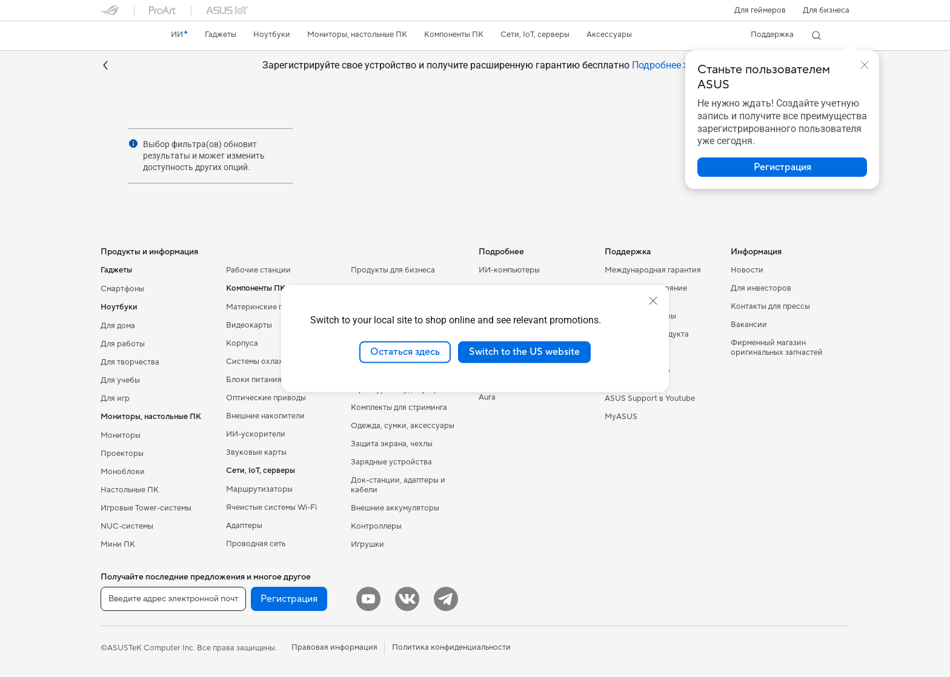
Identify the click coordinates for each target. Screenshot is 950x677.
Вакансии (749, 324)
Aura (487, 397)
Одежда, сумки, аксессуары (402, 426)
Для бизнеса (826, 10)
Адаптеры (244, 525)
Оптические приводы (266, 398)
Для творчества (130, 362)
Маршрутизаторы (259, 489)
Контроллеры (376, 526)
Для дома (118, 326)
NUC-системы (127, 526)
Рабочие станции (258, 270)
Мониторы (121, 435)
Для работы (123, 344)
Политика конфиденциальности (451, 647)
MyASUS (621, 416)
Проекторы (122, 453)
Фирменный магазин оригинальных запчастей (777, 347)
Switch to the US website (524, 352)
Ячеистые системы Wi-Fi (271, 507)
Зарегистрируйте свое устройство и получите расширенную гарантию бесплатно (475, 65)
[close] (653, 301)
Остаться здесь (405, 352)
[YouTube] (368, 599)
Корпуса (242, 343)
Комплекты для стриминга (399, 407)
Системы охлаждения (266, 361)
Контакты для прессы (770, 306)
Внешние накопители (265, 416)
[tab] (660, 65)
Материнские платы (263, 307)
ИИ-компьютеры (509, 270)
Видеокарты (249, 325)
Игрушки (367, 544)
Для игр (115, 398)
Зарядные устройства (391, 462)
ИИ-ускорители (255, 434)
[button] (760, 10)
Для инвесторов (761, 288)
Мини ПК (118, 544)
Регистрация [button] (289, 599)
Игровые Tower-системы (146, 508)
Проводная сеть (255, 544)
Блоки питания (254, 380)
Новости (747, 270)
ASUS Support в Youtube (650, 398)
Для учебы (120, 380)
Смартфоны (122, 289)
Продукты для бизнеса (393, 270)
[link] (121, 35)
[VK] (407, 599)
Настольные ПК (130, 490)
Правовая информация (334, 647)
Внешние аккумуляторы (395, 508)
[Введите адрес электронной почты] (173, 599)
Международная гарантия (653, 270)
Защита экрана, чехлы (392, 444)
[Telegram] (446, 599)
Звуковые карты (256, 452)
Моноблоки (123, 472)
